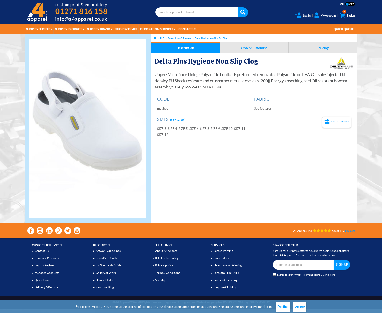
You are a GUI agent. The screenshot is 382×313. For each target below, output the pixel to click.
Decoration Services (156, 29)
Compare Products (47, 258)
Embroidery (221, 258)
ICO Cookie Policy (166, 258)
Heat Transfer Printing (228, 265)
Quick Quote (344, 29)
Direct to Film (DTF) (226, 272)
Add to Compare (340, 121)
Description (185, 48)
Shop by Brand (98, 29)
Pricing (323, 48)
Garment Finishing (225, 280)
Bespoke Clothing (225, 287)
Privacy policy (164, 265)
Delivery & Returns (46, 287)
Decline (282, 307)
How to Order (105, 280)
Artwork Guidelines (108, 250)
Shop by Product (68, 29)
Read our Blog (105, 287)
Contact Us (187, 29)
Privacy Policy (301, 275)
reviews (350, 230)
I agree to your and (304, 274)
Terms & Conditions (167, 272)
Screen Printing (223, 250)
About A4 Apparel (166, 250)
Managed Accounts (47, 272)
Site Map (160, 280)
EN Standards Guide (108, 265)
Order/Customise (254, 48)
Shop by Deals (126, 29)
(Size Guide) (177, 119)
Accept (300, 307)
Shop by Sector (38, 29)
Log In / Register (45, 265)
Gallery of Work (106, 272)
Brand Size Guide (107, 258)
